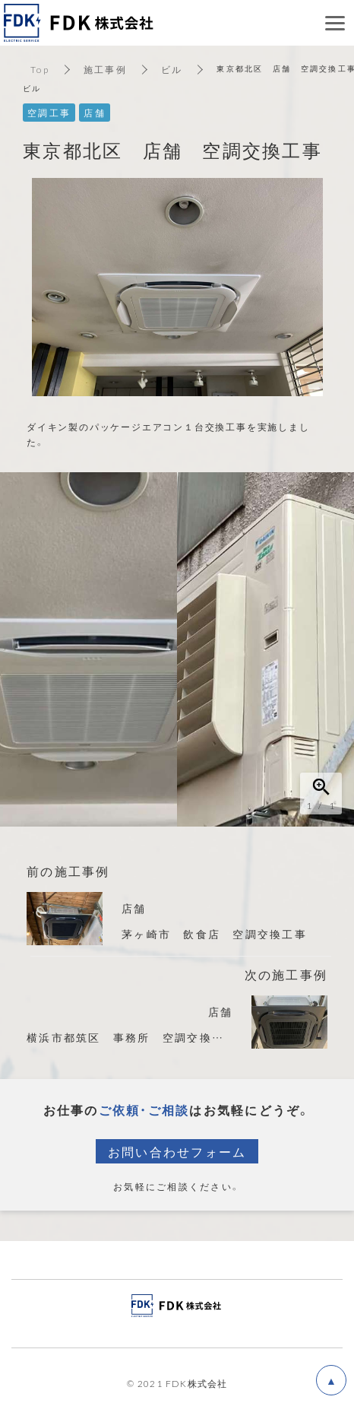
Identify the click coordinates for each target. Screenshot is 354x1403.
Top (39, 69)
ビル (172, 69)
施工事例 (105, 69)
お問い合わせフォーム (177, 1151)
